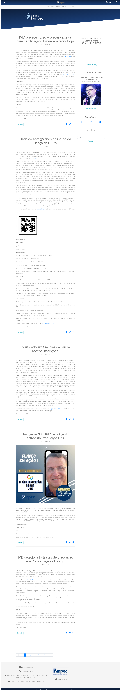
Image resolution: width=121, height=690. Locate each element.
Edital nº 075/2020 (68, 74)
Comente (19, 124)
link (20, 368)
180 (45, 655)
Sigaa (35, 158)
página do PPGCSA (55, 409)
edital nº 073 (30, 580)
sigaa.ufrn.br (41, 209)
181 (49, 655)
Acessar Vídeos (91, 64)
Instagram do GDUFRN (48, 323)
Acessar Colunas (91, 109)
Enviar (91, 141)
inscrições (68, 56)
